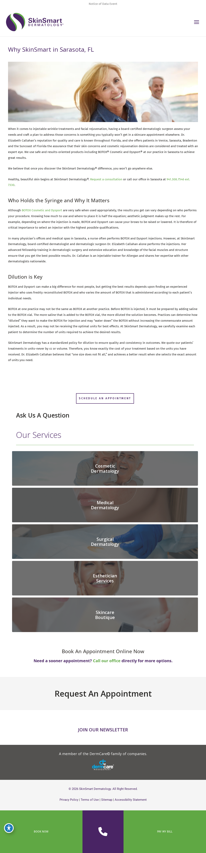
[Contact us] (102, 832)
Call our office (107, 660)
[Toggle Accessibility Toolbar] (9, 828)
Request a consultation (106, 179)
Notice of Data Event (103, 4)
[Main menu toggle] (196, 22)
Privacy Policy (69, 800)
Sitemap (106, 800)
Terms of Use (90, 800)
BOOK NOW (41, 831)
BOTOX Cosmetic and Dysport (42, 210)
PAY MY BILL (164, 831)
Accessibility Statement (131, 800)
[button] (105, 398)
